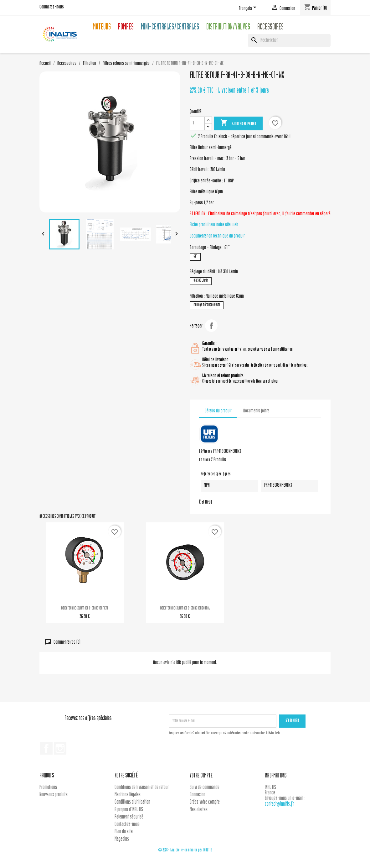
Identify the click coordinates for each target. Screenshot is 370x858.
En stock (204, 460)
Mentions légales (128, 795)
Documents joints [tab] (256, 411)
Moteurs (102, 28)
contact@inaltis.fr (279, 804)
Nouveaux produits (53, 795)
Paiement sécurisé (129, 817)
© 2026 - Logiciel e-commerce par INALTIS (185, 850)
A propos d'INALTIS (129, 810)
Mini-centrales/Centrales (170, 28)
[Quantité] (197, 123)
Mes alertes (199, 810)
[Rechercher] (289, 40)
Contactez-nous (51, 7)
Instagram (60, 748)
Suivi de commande (204, 788)
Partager (211, 325)
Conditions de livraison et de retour (142, 788)
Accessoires (270, 28)
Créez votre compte (205, 802)
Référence (205, 451)
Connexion (197, 795)
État (201, 502)
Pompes (126, 28)
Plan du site (124, 832)
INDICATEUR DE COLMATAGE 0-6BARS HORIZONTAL (185, 608)
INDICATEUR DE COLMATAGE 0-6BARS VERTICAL (84, 608)
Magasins (122, 839)
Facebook (46, 748)
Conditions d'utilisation (132, 802)
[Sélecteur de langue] (249, 8)
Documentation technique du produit (217, 236)
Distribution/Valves (228, 28)
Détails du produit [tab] (218, 411)
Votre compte (201, 776)
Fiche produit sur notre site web (214, 225)
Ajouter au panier (238, 123)
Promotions (48, 788)
